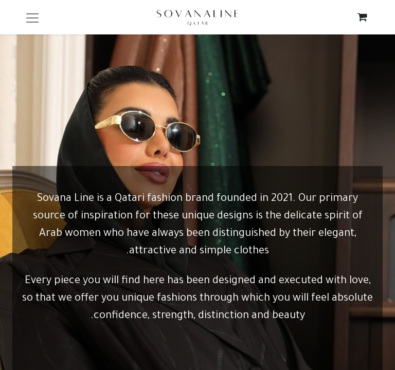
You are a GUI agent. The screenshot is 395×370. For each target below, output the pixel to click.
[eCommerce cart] (362, 17)
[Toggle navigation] (32, 17)
